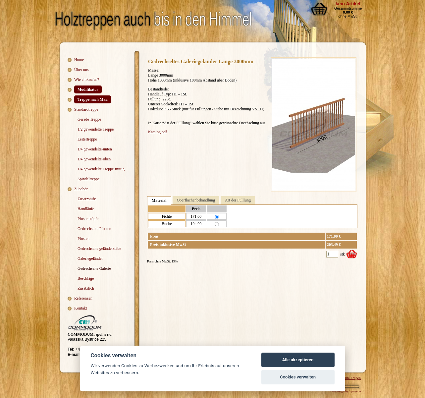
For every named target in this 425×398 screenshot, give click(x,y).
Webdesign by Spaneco (345, 391)
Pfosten (83, 238)
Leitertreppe (87, 139)
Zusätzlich (86, 288)
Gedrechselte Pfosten (94, 228)
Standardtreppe (86, 109)
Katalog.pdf (157, 132)
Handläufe (86, 208)
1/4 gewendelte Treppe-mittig (101, 169)
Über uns (81, 69)
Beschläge (86, 278)
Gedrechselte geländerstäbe (99, 248)
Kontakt (80, 308)
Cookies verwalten (298, 376)
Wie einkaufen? (86, 79)
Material (159, 200)
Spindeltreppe (89, 179)
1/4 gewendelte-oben (94, 159)
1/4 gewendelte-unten (95, 149)
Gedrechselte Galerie (94, 268)
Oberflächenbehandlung (196, 200)
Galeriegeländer (90, 258)
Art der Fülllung (238, 200)
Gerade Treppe (89, 119)
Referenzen (83, 298)
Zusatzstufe (87, 199)
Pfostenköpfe (88, 218)
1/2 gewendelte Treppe (96, 129)
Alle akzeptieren (298, 359)
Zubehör (81, 189)
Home (79, 59)
